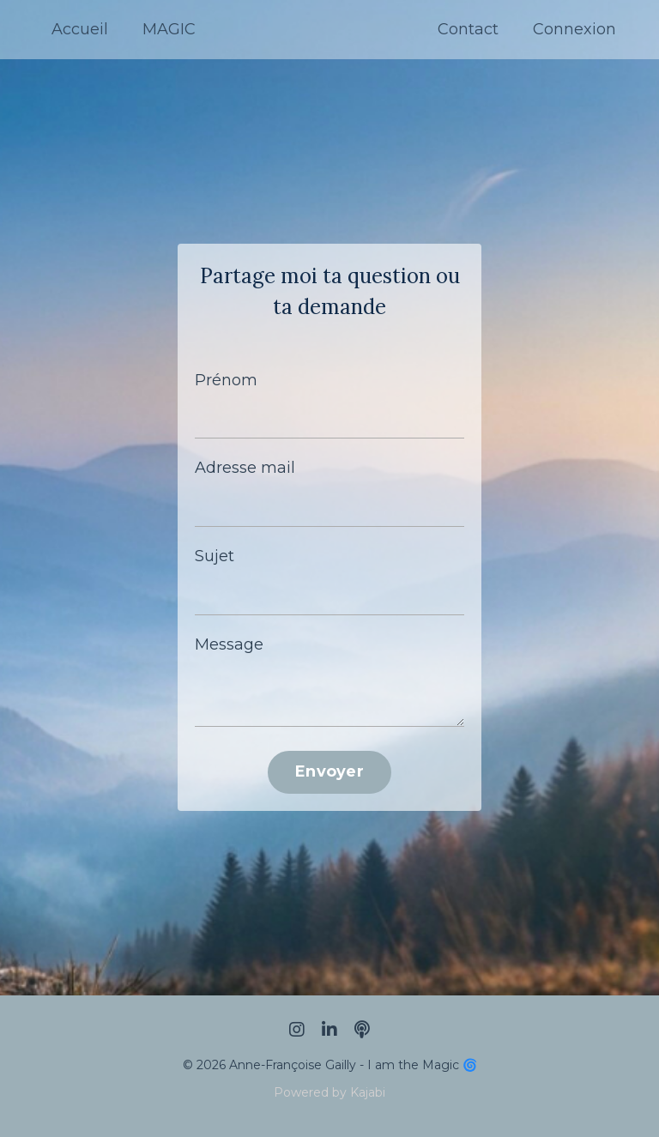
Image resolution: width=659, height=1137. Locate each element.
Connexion (574, 29)
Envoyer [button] (329, 771)
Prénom (226, 380)
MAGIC (169, 29)
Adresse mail (245, 467)
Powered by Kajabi (329, 1092)
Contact (468, 29)
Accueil (79, 29)
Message (229, 644)
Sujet (214, 556)
